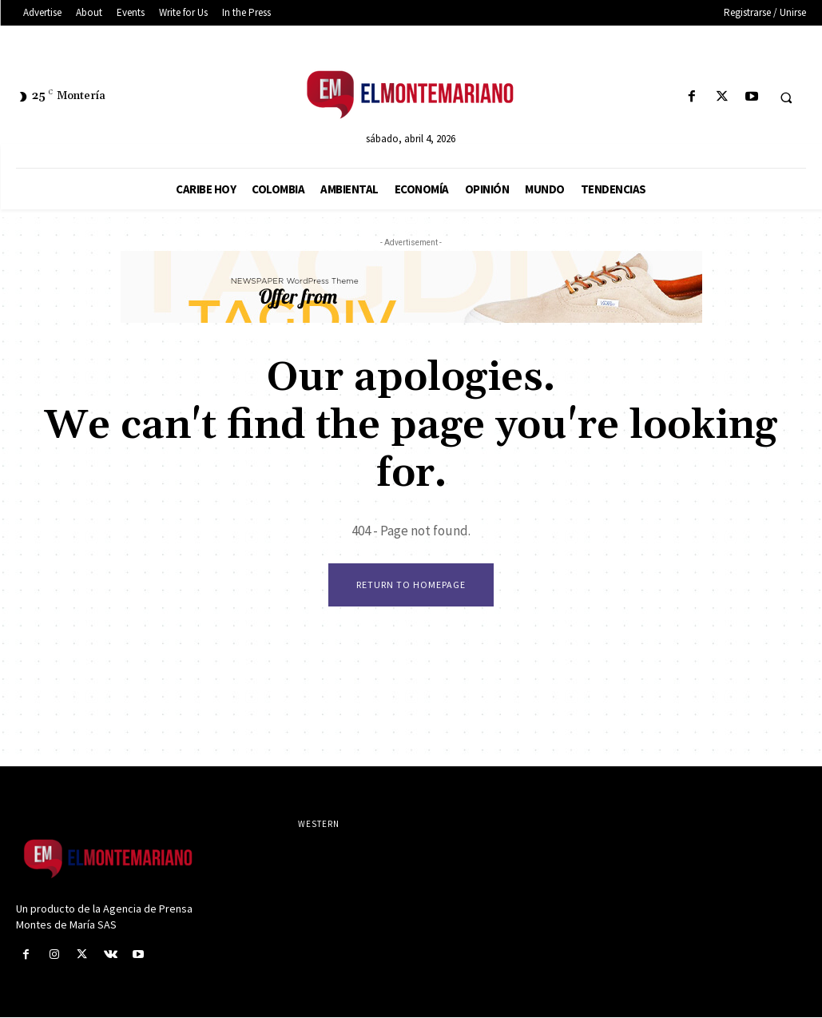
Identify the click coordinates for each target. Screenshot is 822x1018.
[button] (786, 97)
